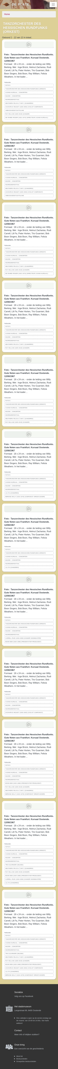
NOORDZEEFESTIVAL (12, 99)
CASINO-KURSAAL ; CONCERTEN (16, 92)
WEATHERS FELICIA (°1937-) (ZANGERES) (19, 103)
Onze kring (19, 1045)
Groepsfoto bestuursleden (26, 1061)
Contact (18, 1030)
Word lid (19, 1056)
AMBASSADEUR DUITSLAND (14, 110)
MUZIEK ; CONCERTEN (12, 96)
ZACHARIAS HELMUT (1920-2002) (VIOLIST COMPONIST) (24, 107)
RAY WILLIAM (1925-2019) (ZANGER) (17, 114)
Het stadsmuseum (22, 1006)
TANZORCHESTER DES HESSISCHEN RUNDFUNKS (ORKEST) (25, 89)
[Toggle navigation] (53, 4)
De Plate (20, 4)
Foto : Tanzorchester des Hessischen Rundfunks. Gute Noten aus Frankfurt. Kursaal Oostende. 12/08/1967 (29, 57)
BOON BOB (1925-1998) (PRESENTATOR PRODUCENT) (23, 641)
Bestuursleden (21, 1059)
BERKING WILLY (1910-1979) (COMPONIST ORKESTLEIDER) (25, 496)
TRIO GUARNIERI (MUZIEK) (14, 864)
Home (7, 14)
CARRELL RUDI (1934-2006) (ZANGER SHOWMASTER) (23, 638)
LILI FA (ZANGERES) (12, 493)
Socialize (18, 992)
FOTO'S (7, 85)
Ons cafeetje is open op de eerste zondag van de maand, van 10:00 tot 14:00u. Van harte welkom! (33, 1020)
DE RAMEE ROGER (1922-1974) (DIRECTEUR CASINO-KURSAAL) (26, 117)
